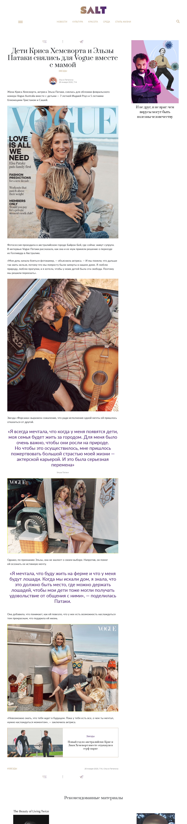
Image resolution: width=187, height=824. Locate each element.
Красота (93, 22)
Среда (106, 22)
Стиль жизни (123, 22)
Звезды (63, 71)
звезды (13, 768)
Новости (62, 22)
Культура (77, 22)
